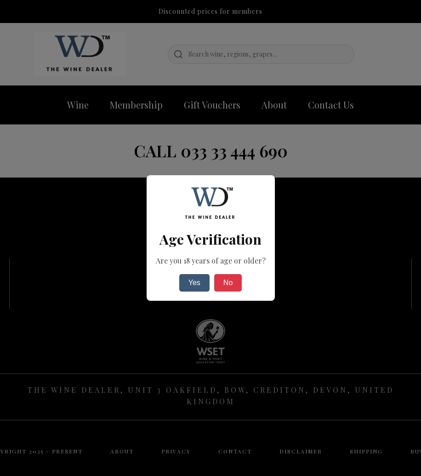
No (228, 283)
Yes (194, 283)
